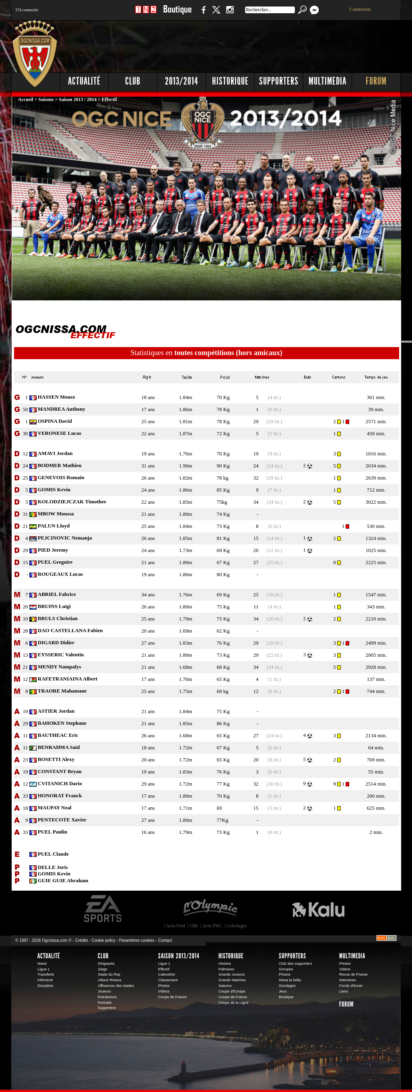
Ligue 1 (43, 969)
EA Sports (103, 909)
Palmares (226, 969)
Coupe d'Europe (231, 991)
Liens (343, 991)
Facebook (202, 14)
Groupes (286, 969)
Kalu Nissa (318, 909)
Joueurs (104, 991)
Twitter (216, 14)
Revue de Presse (353, 974)
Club (132, 81)
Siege (102, 969)
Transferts (45, 974)
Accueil (26, 99)
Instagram (230, 14)
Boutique (177, 14)
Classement (168, 980)
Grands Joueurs (231, 974)
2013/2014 (181, 81)
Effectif (163, 969)
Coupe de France (172, 997)
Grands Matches (232, 980)
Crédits (81, 940)
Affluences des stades (116, 986)
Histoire (224, 964)
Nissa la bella (290, 980)
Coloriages (236, 926)
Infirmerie (45, 980)
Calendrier (166, 974)
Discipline (45, 986)
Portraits (104, 1003)
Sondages (287, 986)
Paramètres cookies (136, 940)
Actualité (84, 81)
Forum (376, 81)
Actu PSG (211, 926)
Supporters (279, 81)
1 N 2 (146, 14)
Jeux (282, 991)
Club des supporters (295, 964)
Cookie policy (103, 940)
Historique (230, 81)
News (42, 964)
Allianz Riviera (109, 980)
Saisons (46, 99)
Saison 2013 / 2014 (78, 99)
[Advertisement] (255, 44)
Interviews (347, 980)
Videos (163, 991)
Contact (165, 940)
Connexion (360, 9)
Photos (164, 986)
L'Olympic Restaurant (210, 909)
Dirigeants (106, 964)
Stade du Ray (109, 974)
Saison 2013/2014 (179, 956)
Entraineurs (107, 997)
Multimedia (327, 81)
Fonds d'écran (351, 986)
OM (194, 926)
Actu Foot (175, 926)
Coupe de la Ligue (233, 1003)
